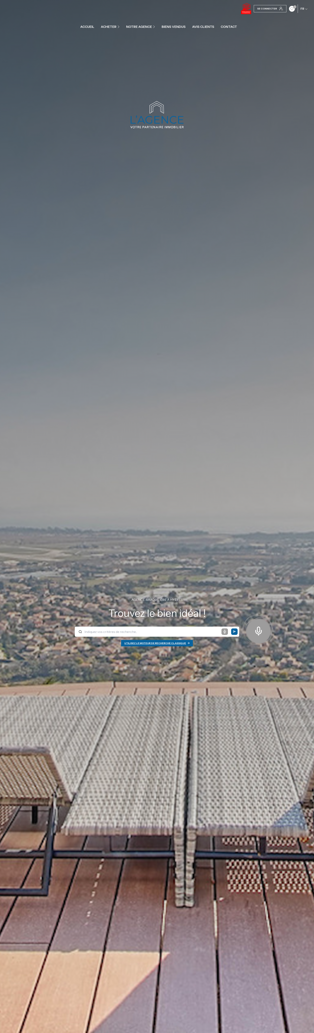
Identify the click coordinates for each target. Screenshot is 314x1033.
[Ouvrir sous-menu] (119, 26)
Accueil (87, 27)
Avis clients (203, 27)
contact (229, 27)
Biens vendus (174, 27)
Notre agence (139, 27)
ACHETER (108, 27)
